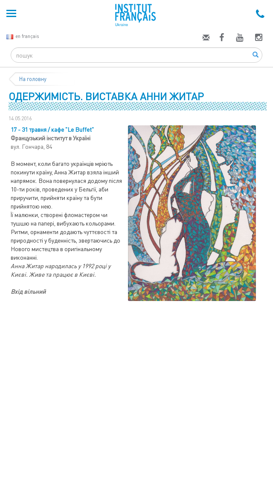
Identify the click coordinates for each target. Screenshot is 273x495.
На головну (32, 78)
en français (22, 36)
